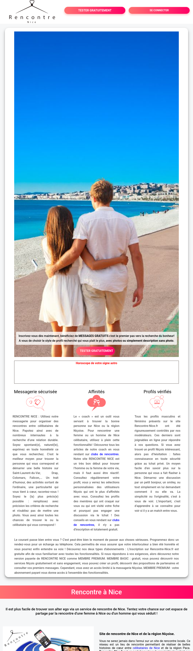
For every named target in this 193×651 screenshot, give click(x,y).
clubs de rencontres (105, 454)
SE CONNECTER (159, 10)
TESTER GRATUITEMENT (95, 10)
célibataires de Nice (146, 648)
